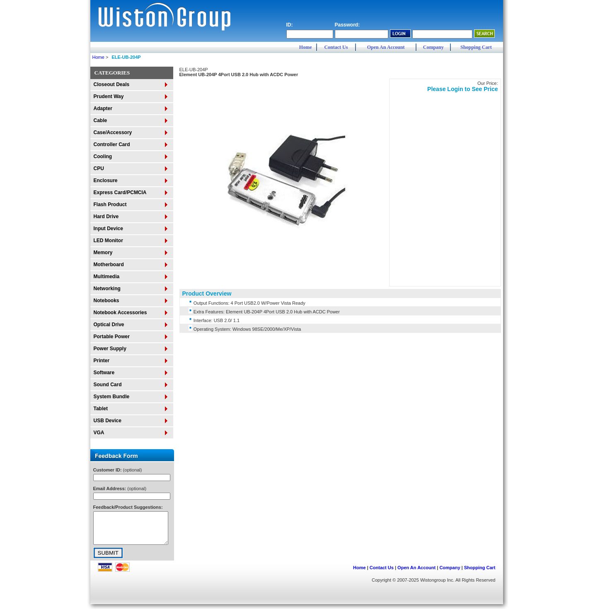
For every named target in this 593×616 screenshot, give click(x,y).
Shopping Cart (476, 47)
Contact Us (336, 47)
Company (433, 47)
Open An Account (386, 47)
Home (305, 47)
